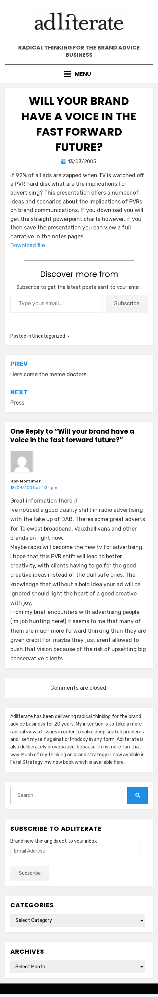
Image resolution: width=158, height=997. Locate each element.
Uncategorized (48, 336)
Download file (27, 245)
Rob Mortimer (25, 481)
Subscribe (126, 303)
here (119, 762)
